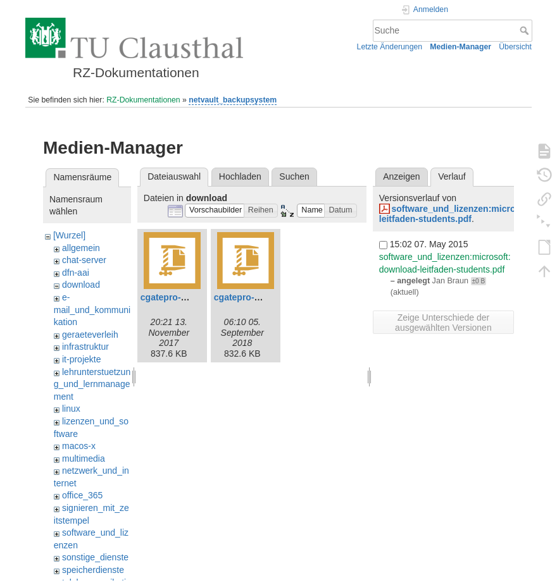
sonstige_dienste (95, 557)
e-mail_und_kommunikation (92, 309)
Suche (526, 30)
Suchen (294, 176)
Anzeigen (401, 176)
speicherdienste (93, 570)
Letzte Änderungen (390, 46)
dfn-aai (75, 273)
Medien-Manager (460, 46)
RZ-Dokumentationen (143, 99)
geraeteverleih (90, 334)
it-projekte (81, 359)
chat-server (84, 260)
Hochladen (240, 176)
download (81, 285)
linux (71, 408)
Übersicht (515, 46)
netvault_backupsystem (233, 99)
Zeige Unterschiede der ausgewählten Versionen (443, 322)
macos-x (79, 446)
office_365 (82, 495)
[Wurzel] (69, 235)
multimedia (83, 458)
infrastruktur (85, 347)
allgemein (81, 248)
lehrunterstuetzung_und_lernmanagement (92, 384)
